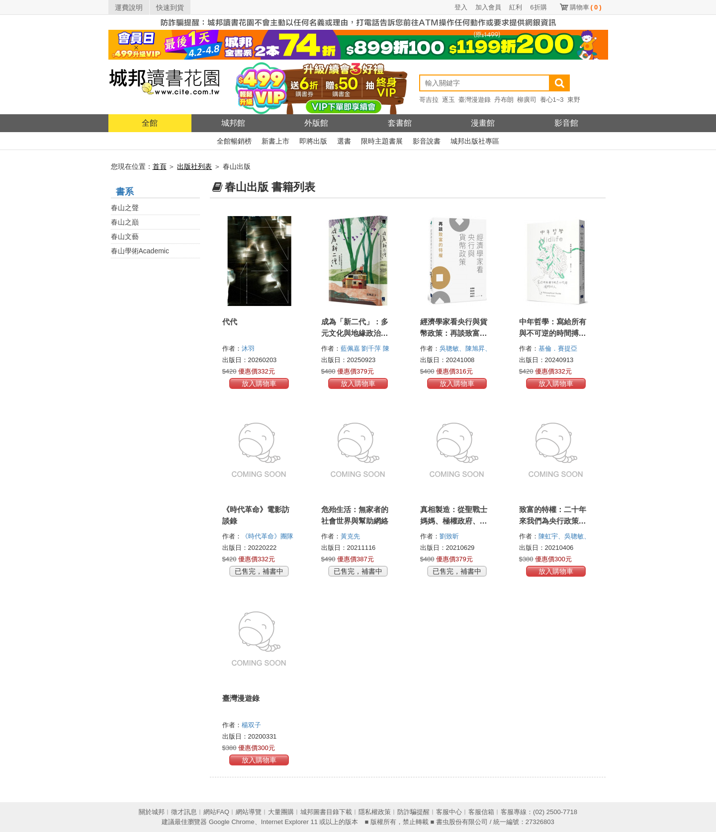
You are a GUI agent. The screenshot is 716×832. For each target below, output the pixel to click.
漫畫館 (483, 123)
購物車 (586, 7)
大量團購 (281, 812)
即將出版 (313, 141)
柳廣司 (527, 99)
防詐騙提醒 (413, 812)
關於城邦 (152, 812)
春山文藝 (125, 236)
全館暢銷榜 (234, 141)
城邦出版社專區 (474, 141)
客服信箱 (481, 812)
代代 (229, 321)
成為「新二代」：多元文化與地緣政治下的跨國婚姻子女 (354, 333)
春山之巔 (125, 222)
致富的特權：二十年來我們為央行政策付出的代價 (552, 520)
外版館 (316, 123)
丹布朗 (504, 99)
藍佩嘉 (351, 348)
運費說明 (129, 7)
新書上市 (275, 141)
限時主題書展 (382, 141)
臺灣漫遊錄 (474, 99)
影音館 (566, 123)
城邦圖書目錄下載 (326, 812)
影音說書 (427, 141)
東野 (573, 99)
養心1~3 (552, 99)
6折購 (538, 7)
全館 (150, 123)
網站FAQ (216, 812)
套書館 (400, 123)
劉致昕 (450, 536)
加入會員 (488, 7)
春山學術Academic (140, 251)
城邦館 (233, 123)
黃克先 (351, 536)
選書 (344, 141)
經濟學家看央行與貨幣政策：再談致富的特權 (453, 333)
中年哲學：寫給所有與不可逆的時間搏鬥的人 (552, 333)
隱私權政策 (374, 812)
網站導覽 (249, 812)
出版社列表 (194, 166)
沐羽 (249, 348)
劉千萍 (372, 348)
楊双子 (252, 725)
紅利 (515, 7)
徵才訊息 (184, 812)
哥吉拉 (429, 99)
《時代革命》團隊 (268, 536)
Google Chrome (232, 822)
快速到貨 (170, 7)
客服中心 (449, 812)
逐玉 (448, 99)
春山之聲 (125, 208)
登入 (460, 7)
